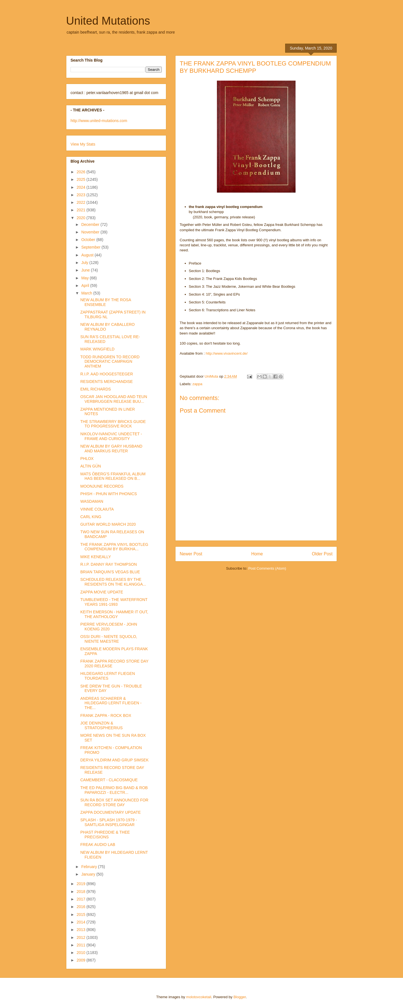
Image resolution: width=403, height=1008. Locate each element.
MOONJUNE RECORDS (101, 486)
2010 (81, 952)
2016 (81, 906)
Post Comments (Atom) (267, 568)
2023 (81, 195)
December (90, 224)
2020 (81, 218)
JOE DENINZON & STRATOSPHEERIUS (101, 725)
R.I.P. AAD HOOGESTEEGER (106, 374)
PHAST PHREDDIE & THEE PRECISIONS (105, 834)
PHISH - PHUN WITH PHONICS (108, 494)
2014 (81, 922)
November (90, 232)
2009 (81, 960)
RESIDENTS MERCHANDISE (106, 381)
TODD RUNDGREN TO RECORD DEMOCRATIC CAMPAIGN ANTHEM (110, 362)
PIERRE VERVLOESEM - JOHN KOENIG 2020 (108, 626)
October (88, 239)
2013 (81, 929)
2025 (81, 179)
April (85, 285)
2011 (81, 945)
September (91, 247)
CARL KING (90, 516)
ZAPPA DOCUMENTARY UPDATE (110, 812)
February (89, 866)
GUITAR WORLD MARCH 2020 (108, 524)
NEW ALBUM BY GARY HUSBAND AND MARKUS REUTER (111, 448)
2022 (81, 202)
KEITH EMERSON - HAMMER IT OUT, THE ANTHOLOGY (114, 614)
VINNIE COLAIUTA (97, 509)
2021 (81, 210)
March (87, 293)
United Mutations (108, 21)
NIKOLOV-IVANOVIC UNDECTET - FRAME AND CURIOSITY (111, 436)
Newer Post (191, 553)
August (87, 255)
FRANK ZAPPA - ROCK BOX (105, 715)
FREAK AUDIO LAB (97, 844)
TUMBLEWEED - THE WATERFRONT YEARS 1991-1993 (113, 602)
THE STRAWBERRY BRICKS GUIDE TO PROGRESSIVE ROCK (113, 424)
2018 (81, 891)
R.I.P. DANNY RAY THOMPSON (108, 564)
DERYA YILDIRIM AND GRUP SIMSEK (114, 760)
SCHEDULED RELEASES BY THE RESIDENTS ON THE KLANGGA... (113, 581)
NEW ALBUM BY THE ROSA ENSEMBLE (105, 302)
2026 (81, 172)
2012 (81, 937)
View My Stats (83, 144)
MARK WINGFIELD (97, 349)
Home (257, 553)
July (85, 262)
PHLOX (86, 458)
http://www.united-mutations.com (99, 120)
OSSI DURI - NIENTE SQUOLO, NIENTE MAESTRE (108, 639)
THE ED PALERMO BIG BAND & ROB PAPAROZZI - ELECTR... (114, 790)
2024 (81, 187)
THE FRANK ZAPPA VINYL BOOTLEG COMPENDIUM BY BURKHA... (114, 546)
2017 (81, 899)
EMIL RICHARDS (95, 389)
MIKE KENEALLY (95, 557)
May (85, 278)
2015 (81, 914)
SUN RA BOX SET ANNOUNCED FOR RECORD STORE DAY (114, 802)
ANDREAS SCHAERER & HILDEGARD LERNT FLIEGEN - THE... (111, 703)
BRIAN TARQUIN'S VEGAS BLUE (110, 572)
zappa (197, 384)
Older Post (322, 553)
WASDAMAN (91, 501)
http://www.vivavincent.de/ (227, 353)
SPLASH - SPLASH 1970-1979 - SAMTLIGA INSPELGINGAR (108, 822)
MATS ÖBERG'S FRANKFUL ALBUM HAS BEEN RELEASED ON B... (113, 476)
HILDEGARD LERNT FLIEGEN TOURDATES (107, 675)
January (88, 874)
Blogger (239, 997)
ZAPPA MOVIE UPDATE (101, 592)
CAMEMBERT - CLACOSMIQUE (109, 780)
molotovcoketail (198, 997)
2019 (81, 883)
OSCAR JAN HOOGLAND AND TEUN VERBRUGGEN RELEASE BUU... (113, 399)
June (86, 270)
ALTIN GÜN (90, 466)
